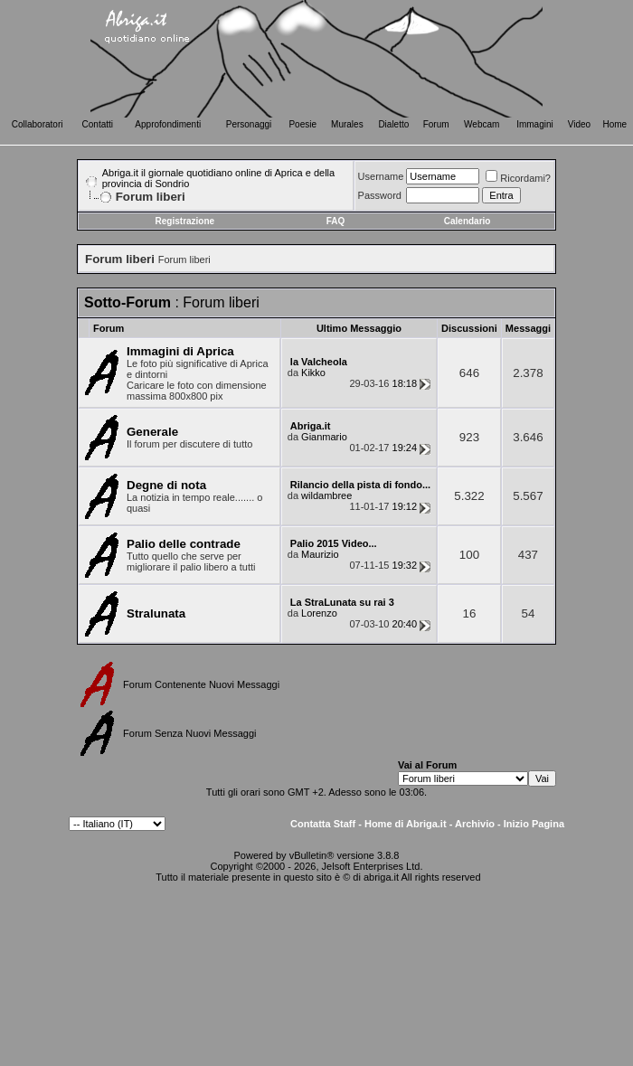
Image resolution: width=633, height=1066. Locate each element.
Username (381, 176)
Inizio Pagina (534, 823)
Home (615, 124)
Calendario (467, 221)
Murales (347, 124)
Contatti (97, 124)
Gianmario (324, 436)
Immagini (534, 124)
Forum (436, 124)
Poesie (302, 124)
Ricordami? (518, 178)
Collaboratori (37, 124)
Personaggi (249, 124)
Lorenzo (319, 613)
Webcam (481, 124)
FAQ (335, 221)
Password (380, 195)
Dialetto (393, 124)
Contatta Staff (322, 823)
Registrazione (185, 221)
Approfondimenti (168, 124)
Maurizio (320, 554)
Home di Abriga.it (405, 823)
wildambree (326, 495)
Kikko (313, 372)
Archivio (475, 823)
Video (579, 124)
